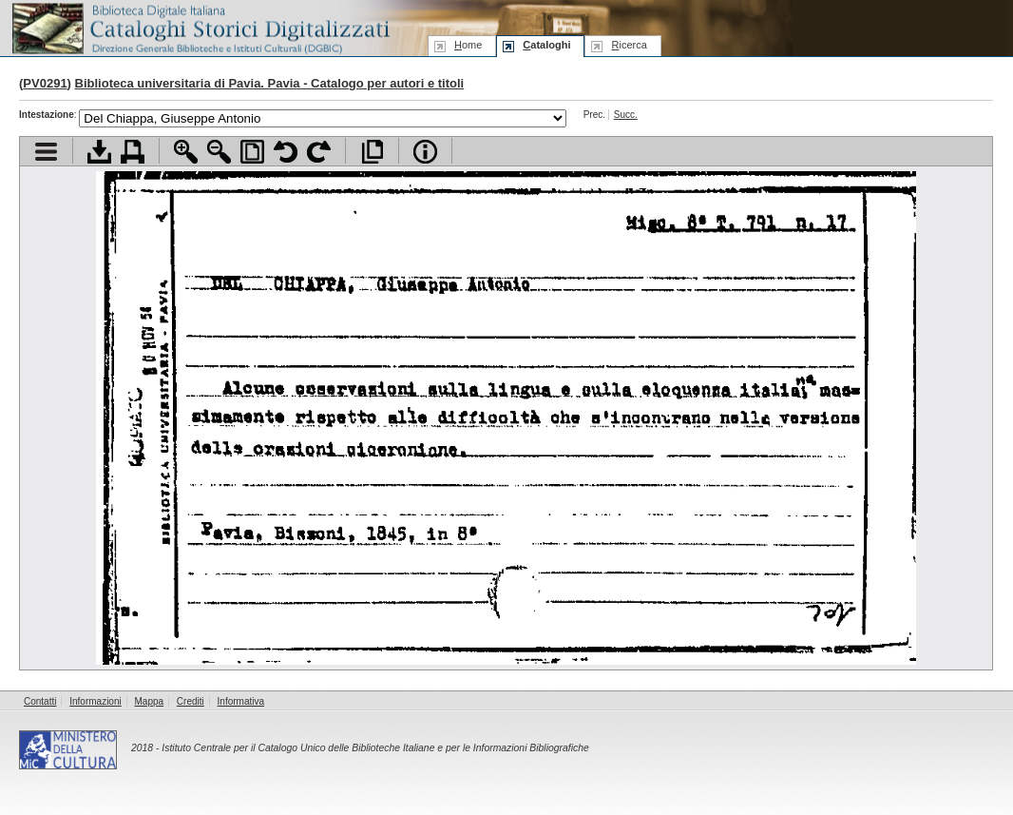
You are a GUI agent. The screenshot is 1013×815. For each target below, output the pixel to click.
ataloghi (546, 44)
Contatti (40, 701)
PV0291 (45, 83)
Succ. (626, 114)
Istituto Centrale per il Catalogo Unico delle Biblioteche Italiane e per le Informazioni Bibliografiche (375, 748)
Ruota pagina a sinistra (285, 152)
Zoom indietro (219, 152)
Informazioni (95, 701)
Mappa (149, 701)
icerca (628, 44)
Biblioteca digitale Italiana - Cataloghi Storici (199, 27)
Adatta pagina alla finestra (252, 152)
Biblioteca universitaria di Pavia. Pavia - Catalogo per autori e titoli (270, 83)
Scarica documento (99, 152)
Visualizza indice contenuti (46, 152)
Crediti (190, 701)
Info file (425, 152)
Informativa (241, 701)
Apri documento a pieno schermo (372, 152)
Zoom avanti (186, 152)
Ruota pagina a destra (319, 152)
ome (468, 44)
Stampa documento (132, 152)
